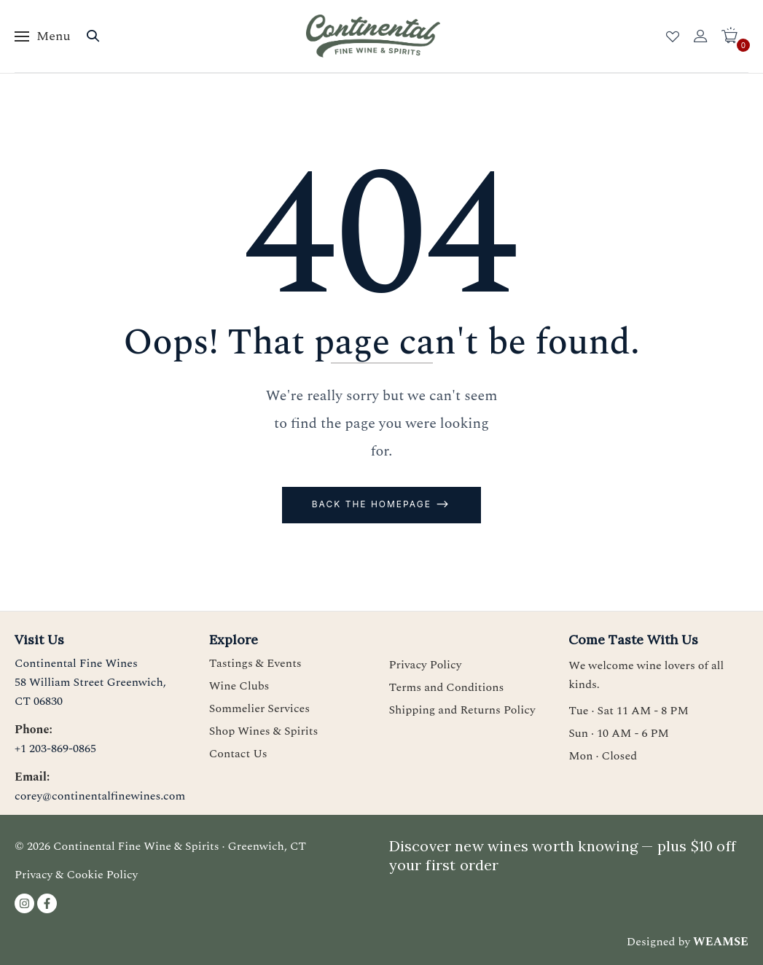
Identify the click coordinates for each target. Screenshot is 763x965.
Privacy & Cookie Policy (76, 874)
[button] (734, 36)
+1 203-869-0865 (55, 748)
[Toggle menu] (43, 36)
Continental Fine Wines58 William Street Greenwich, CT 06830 (90, 682)
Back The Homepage (374, 504)
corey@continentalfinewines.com (100, 796)
